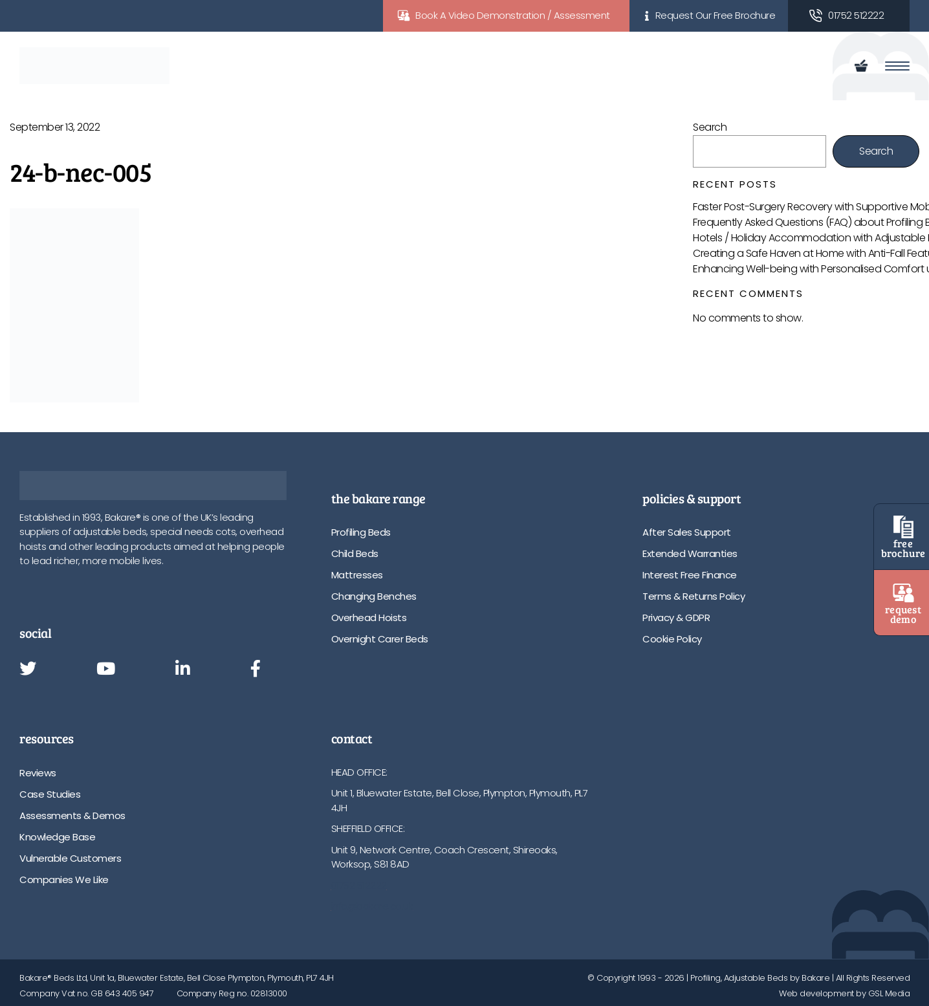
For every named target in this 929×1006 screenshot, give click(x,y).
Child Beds (354, 553)
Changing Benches (374, 596)
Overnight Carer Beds (379, 639)
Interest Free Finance (689, 575)
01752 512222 (856, 15)
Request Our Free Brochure (715, 15)
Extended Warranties (690, 553)
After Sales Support (686, 532)
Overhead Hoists (369, 617)
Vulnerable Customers (70, 858)
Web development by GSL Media (844, 993)
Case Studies (49, 794)
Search (710, 127)
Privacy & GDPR (676, 617)
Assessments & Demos (72, 815)
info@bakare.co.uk (372, 906)
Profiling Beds (361, 532)
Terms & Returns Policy (693, 596)
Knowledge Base (57, 837)
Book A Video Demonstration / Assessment (512, 15)
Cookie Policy (672, 639)
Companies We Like (64, 879)
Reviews (37, 773)
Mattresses (357, 575)
